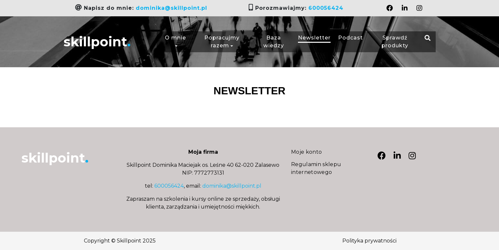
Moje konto (306, 152)
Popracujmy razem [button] (222, 42)
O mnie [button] (175, 42)
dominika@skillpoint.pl (171, 8)
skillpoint (97, 42)
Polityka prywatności (369, 241)
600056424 (325, 8)
